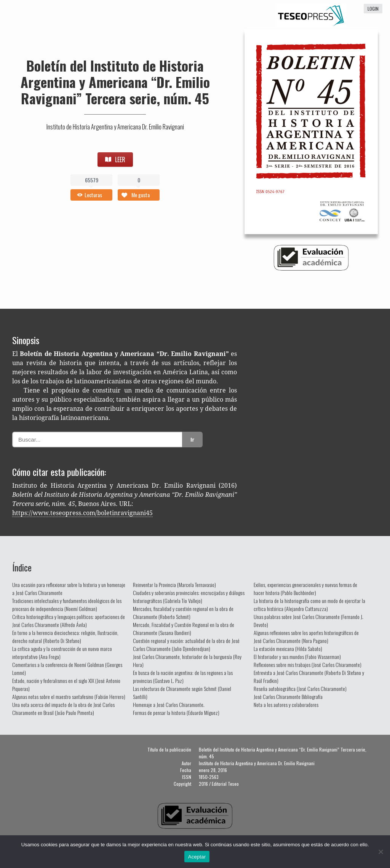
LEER (115, 159)
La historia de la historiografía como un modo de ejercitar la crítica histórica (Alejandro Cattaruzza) (309, 605)
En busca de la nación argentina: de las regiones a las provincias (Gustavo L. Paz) (183, 677)
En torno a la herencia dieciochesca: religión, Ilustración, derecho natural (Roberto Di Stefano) (65, 637)
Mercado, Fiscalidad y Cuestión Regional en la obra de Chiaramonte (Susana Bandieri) (183, 629)
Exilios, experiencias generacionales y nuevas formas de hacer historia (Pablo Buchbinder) (305, 589)
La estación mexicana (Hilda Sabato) (288, 649)
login (373, 8)
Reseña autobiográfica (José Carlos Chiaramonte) (300, 688)
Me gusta (140, 195)
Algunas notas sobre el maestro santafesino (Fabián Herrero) (68, 696)
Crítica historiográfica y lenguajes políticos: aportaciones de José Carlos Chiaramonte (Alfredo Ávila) (68, 621)
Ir (192, 439)
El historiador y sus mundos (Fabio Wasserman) (297, 657)
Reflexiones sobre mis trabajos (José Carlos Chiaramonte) (307, 665)
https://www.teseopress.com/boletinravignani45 (82, 513)
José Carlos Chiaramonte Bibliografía (288, 696)
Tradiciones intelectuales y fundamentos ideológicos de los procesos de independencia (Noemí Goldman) (66, 605)
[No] (380, 851)
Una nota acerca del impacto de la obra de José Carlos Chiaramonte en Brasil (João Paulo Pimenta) (63, 708)
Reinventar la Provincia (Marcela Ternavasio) (174, 585)
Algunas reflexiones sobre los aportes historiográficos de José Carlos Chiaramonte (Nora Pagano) (306, 637)
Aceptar (197, 857)
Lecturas (93, 195)
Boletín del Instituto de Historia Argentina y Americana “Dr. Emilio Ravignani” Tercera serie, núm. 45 (115, 81)
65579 (91, 180)
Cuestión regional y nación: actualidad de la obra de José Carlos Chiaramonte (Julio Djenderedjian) (186, 645)
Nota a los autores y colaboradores (286, 704)
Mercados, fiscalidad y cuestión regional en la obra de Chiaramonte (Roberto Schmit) (183, 613)
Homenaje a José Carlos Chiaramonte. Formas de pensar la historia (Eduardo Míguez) (176, 708)
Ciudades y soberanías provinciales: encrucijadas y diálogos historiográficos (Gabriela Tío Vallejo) (189, 597)
